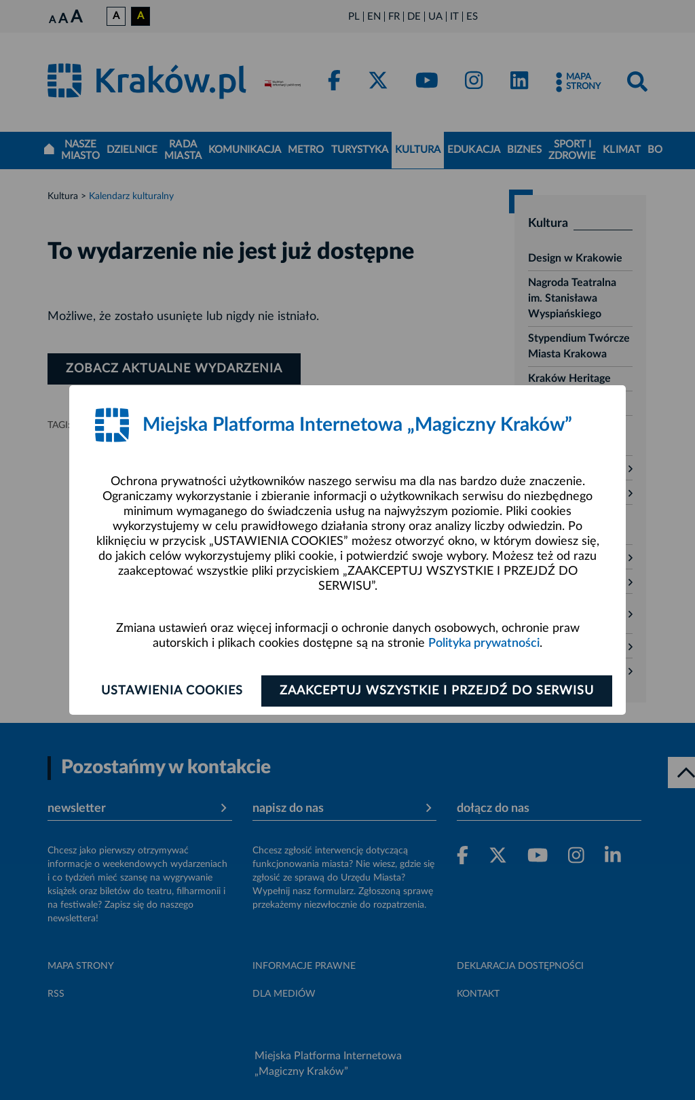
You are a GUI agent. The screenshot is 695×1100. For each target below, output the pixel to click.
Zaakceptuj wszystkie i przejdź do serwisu (437, 691)
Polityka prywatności (484, 643)
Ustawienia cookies (172, 691)
